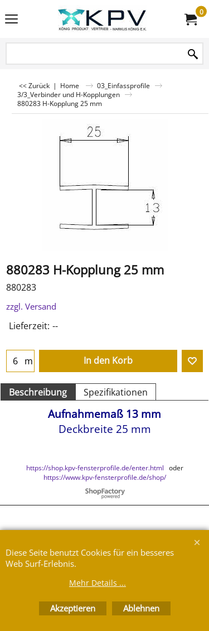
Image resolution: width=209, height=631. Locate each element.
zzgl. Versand (31, 306)
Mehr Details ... (97, 582)
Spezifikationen (116, 392)
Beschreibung (38, 392)
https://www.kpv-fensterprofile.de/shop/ (104, 477)
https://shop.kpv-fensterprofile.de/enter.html (95, 468)
